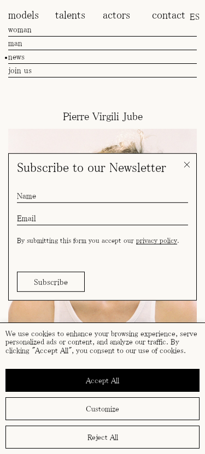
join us (20, 70)
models (23, 14)
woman (20, 29)
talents (70, 14)
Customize (102, 409)
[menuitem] (195, 16)
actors (116, 14)
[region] (102, 388)
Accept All (102, 380)
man (15, 43)
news (16, 56)
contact (168, 14)
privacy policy (156, 240)
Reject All (102, 437)
